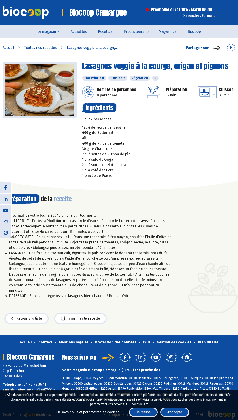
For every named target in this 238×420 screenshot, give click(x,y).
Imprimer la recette (80, 318)
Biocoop (194, 31)
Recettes (105, 31)
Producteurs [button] (134, 31)
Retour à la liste (26, 318)
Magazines (167, 31)
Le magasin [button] (46, 31)
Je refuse (143, 412)
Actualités (79, 31)
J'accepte (174, 412)
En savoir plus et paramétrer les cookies (87, 412)
